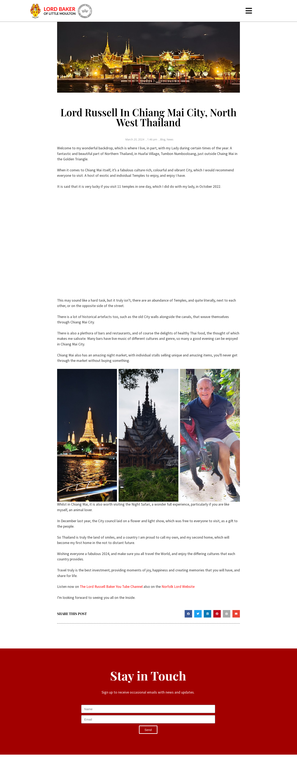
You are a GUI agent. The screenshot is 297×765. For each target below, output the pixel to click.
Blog (162, 139)
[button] (188, 614)
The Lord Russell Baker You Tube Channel (111, 586)
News (170, 139)
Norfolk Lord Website (178, 586)
